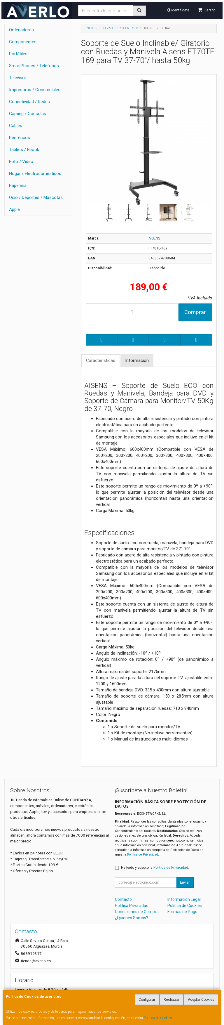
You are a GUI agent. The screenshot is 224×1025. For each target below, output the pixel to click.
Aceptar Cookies (201, 1000)
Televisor (17, 77)
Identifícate (177, 10)
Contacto (123, 899)
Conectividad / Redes (29, 101)
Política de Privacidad (142, 854)
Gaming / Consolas (27, 113)
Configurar (147, 1000)
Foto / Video (21, 161)
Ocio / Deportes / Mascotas (36, 197)
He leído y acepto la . (155, 868)
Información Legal (184, 899)
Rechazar (171, 1000)
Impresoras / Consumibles (34, 89)
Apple (14, 209)
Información (137, 360)
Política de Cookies (158, 1018)
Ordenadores (21, 29)
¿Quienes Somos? (131, 917)
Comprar (195, 312)
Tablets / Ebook (24, 149)
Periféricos (19, 137)
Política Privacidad (131, 905)
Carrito (206, 10)
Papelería (18, 185)
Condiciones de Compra (137, 911)
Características (100, 360)
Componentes (22, 41)
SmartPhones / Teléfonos (34, 65)
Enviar (185, 882)
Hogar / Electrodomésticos (35, 173)
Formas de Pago (182, 911)
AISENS (154, 238)
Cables (15, 125)
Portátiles (18, 53)
